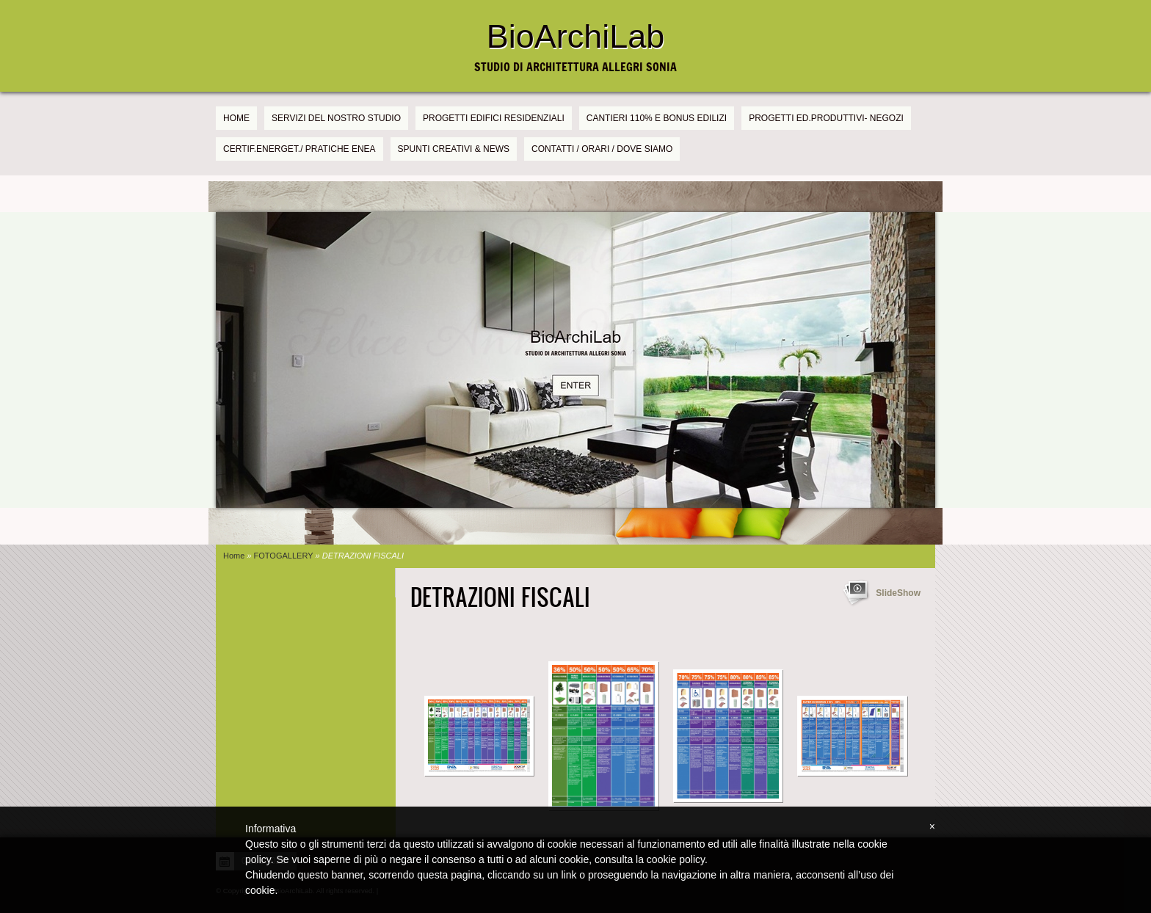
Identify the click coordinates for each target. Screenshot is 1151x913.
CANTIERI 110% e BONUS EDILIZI (657, 118)
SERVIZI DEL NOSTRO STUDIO (336, 118)
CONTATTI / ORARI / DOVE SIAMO (601, 149)
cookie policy (676, 859)
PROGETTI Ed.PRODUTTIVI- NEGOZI (826, 118)
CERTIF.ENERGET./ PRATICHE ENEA (299, 149)
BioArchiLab (576, 36)
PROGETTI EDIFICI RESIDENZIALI (493, 118)
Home (236, 118)
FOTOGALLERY (283, 555)
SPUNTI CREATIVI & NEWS (453, 149)
